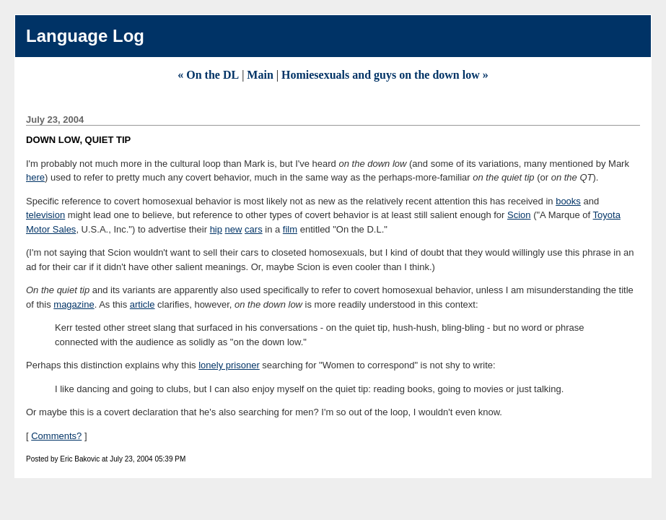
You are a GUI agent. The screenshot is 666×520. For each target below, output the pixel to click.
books (568, 201)
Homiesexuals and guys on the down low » (384, 75)
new (233, 229)
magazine (73, 304)
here (35, 177)
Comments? (56, 435)
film (290, 229)
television (45, 214)
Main (260, 75)
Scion (519, 214)
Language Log (85, 36)
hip (216, 229)
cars (254, 229)
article (142, 304)
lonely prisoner (229, 365)
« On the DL (208, 75)
